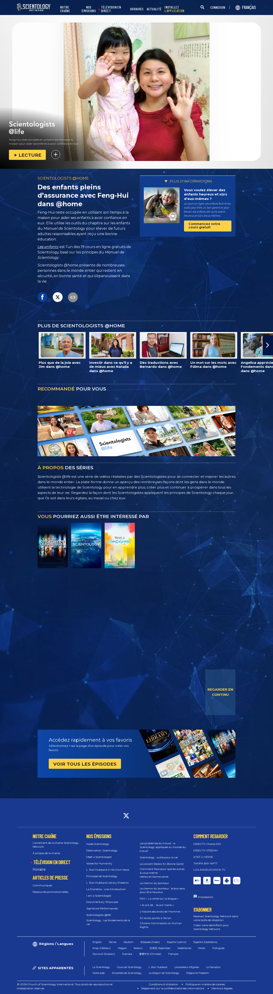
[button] (268, 345)
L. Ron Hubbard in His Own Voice (107, 869)
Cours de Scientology (129, 967)
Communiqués (42, 885)
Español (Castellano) (205, 942)
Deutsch (128, 942)
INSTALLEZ (174, 9)
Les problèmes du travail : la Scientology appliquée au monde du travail (163, 847)
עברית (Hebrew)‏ (102, 948)
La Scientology (101, 967)
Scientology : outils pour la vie (159, 857)
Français (173, 953)
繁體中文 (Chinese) (150, 953)
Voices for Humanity (99, 863)
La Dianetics (213, 967)
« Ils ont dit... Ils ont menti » (157, 905)
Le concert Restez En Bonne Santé (162, 863)
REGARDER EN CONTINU (220, 692)
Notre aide (99, 973)
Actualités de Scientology (127, 973)
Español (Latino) (176, 942)
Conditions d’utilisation (163, 984)
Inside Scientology (97, 844)
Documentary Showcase (102, 902)
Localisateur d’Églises (186, 967)
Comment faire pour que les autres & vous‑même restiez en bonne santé (162, 872)
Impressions (205, 897)
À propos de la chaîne (46, 853)
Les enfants (48, 247)
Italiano (138, 948)
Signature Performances (102, 908)
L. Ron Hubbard (158, 967)
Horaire (39, 869)
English (97, 942)
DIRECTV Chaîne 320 (207, 844)
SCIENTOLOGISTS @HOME (63, 178)
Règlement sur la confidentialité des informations (172, 988)
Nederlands (184, 948)
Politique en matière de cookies (205, 984)
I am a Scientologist (98, 895)
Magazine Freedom (197, 973)
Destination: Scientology (102, 850)
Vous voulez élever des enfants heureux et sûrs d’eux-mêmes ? (205, 194)
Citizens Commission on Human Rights (161, 925)
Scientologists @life (98, 915)
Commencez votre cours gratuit (204, 225)
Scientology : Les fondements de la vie (108, 922)
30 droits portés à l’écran (155, 918)
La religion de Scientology (164, 973)
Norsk (201, 948)
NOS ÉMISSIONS (89, 9)
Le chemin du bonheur (154, 883)
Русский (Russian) (104, 953)
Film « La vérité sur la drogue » (159, 898)
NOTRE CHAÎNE (65, 9)
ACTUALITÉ (154, 9)
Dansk (112, 942)
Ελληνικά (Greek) (150, 942)
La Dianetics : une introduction (106, 889)
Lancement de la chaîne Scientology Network (56, 844)
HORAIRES (136, 9)
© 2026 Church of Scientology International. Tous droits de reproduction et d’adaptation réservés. (65, 986)
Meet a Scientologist (99, 857)
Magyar (122, 948)
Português (218, 948)
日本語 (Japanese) (160, 948)
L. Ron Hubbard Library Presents (107, 882)
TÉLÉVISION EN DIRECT (111, 9)
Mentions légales (222, 988)
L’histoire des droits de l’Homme (160, 911)
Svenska (127, 953)
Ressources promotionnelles (50, 891)
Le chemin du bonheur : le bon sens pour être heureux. (162, 890)
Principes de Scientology (101, 876)
